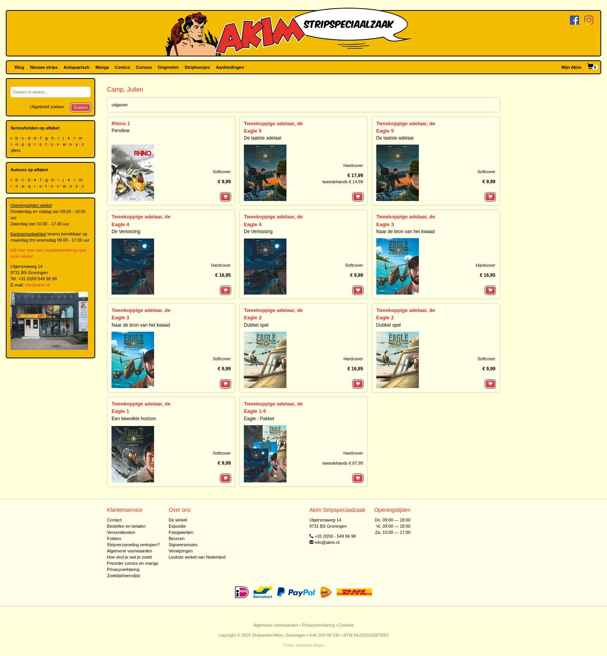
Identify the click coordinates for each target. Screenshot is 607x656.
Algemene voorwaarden (129, 551)
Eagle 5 (253, 131)
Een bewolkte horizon (133, 418)
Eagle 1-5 (255, 411)
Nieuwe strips (44, 67)
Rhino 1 (120, 123)
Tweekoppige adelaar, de (273, 123)
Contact (114, 520)
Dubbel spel (256, 325)
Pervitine (120, 130)
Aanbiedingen (230, 67)
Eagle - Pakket (259, 418)
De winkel (178, 520)
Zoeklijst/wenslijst (123, 575)
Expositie (177, 526)
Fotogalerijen (181, 532)
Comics (122, 67)
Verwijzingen (181, 551)
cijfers (15, 150)
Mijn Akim (571, 67)
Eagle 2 (253, 317)
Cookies (346, 625)
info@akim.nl (37, 285)
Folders (114, 538)
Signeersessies (183, 544)
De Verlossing (125, 231)
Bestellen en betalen (126, 526)
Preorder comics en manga (132, 563)
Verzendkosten (121, 532)
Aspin (319, 645)
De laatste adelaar (262, 138)
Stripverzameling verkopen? (133, 544)
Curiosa (144, 67)
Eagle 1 (120, 411)
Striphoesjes (197, 67)
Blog (19, 67)
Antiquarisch (76, 67)
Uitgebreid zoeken (47, 106)
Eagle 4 (120, 224)
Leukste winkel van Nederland (197, 557)
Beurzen (177, 538)
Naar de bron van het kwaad (405, 231)
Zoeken (81, 107)
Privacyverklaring (123, 569)
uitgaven (119, 104)
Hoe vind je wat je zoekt (129, 557)
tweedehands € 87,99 (342, 463)
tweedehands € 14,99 (342, 181)
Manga (102, 67)
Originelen (168, 67)
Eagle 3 (385, 224)
